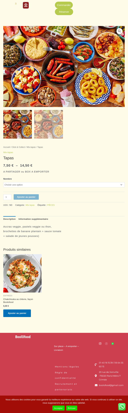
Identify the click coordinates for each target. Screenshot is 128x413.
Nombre (7, 178)
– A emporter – (71, 345)
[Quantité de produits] (7, 196)
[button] (26, 5)
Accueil (6, 147)
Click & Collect (18, 147)
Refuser (72, 408)
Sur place (59, 345)
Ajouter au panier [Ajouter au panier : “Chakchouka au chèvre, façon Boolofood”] (17, 312)
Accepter (58, 408)
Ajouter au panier (26, 196)
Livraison (58, 349)
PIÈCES (51, 204)
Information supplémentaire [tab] (33, 218)
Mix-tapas (31, 147)
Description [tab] (9, 218)
